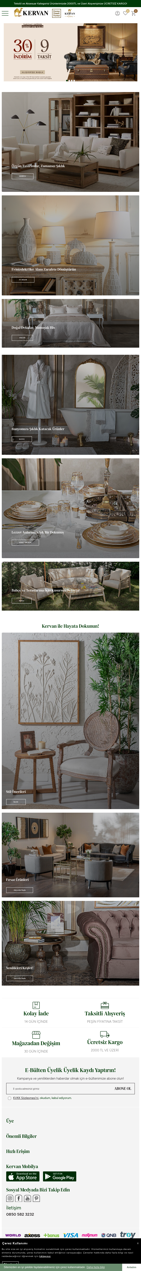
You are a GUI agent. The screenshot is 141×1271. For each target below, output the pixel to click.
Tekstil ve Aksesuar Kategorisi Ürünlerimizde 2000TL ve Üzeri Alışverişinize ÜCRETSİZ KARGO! (70, 3)
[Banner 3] (70, 52)
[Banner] (70, 142)
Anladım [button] (131, 1267)
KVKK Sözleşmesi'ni (25, 1098)
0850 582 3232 (20, 1214)
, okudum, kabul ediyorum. (40, 1098)
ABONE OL (122, 1088)
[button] (67, 80)
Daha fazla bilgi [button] (95, 1267)
